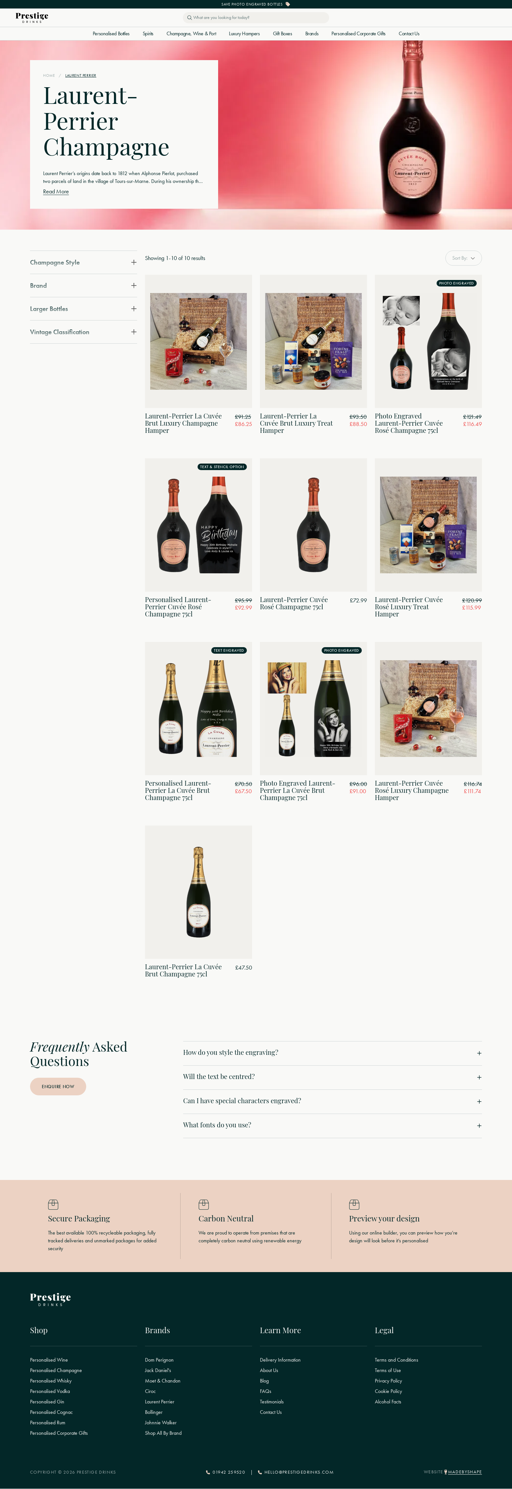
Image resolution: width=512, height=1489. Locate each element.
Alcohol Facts (388, 1402)
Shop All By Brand (163, 1433)
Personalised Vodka (50, 1391)
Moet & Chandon (163, 1381)
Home (49, 75)
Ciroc (150, 1391)
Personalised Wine (49, 1360)
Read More (56, 191)
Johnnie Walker (161, 1423)
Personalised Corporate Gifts (358, 33)
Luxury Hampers (244, 33)
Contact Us (409, 33)
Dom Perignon (159, 1360)
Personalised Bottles (111, 33)
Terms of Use (388, 1370)
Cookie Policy (388, 1391)
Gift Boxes (282, 33)
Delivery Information (280, 1360)
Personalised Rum (47, 1423)
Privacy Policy (388, 1381)
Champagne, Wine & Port (191, 33)
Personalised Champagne (56, 1370)
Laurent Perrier (159, 1402)
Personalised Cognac (51, 1412)
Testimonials (272, 1402)
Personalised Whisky (51, 1381)
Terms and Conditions (396, 1360)
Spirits (148, 33)
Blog (264, 1381)
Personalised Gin (47, 1402)
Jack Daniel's (158, 1370)
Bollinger (154, 1412)
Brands (312, 33)
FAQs (265, 1391)
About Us (269, 1370)
